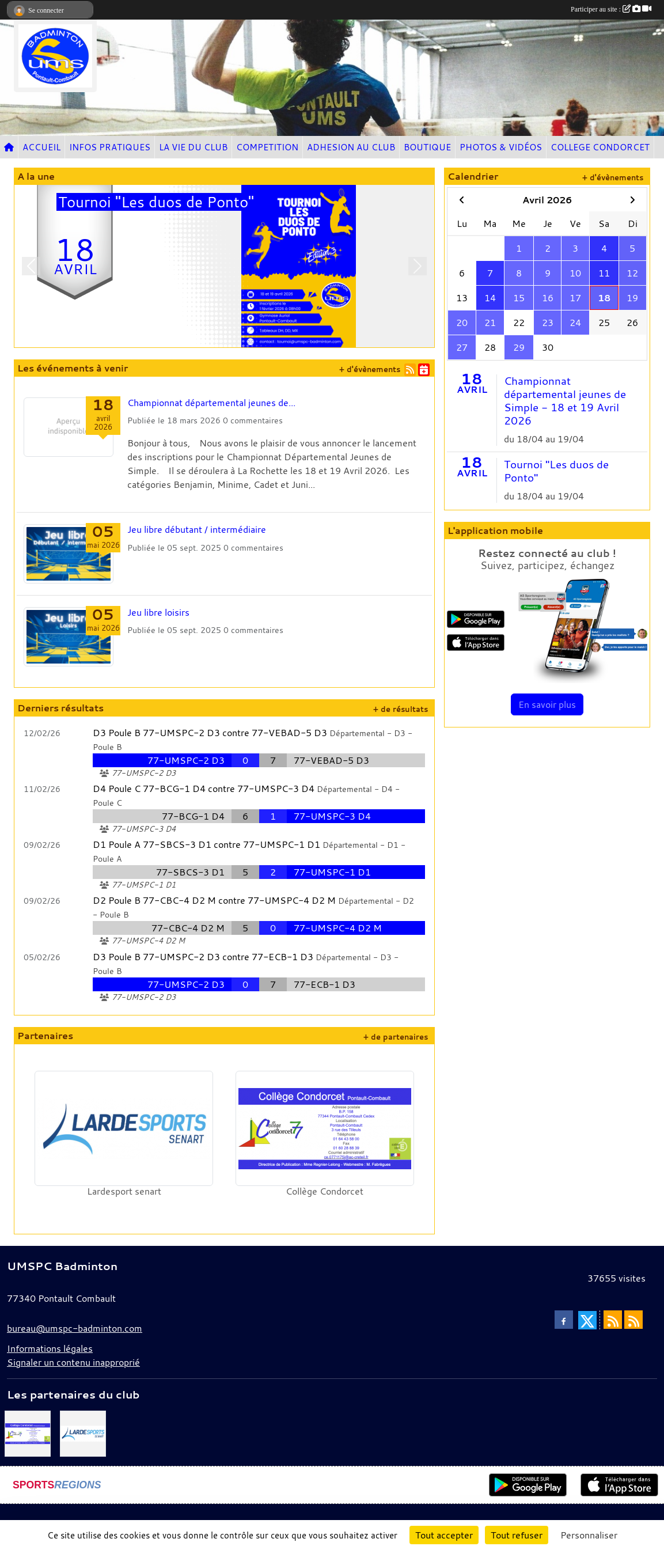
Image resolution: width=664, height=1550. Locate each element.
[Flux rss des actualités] (613, 1319)
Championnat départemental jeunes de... (211, 402)
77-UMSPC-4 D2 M (338, 928)
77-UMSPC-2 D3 (186, 760)
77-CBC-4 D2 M (188, 928)
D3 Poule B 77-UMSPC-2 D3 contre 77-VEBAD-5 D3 (210, 732)
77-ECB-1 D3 (324, 984)
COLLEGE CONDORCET (600, 147)
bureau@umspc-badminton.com (74, 1328)
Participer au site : (611, 9)
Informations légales (50, 1348)
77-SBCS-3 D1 (190, 872)
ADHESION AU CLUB (351, 147)
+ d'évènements (369, 369)
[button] (31, 266)
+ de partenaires (395, 1037)
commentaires (256, 420)
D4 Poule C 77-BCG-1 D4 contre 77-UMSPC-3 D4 (203, 788)
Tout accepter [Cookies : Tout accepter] (444, 1535)
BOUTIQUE (427, 147)
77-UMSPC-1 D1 (332, 872)
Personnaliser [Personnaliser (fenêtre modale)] (588, 1535)
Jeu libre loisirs (158, 612)
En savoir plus (547, 704)
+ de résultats (400, 709)
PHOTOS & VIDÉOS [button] (501, 147)
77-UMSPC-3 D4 (332, 816)
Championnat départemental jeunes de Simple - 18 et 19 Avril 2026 (565, 400)
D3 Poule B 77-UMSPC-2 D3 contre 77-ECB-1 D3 (203, 956)
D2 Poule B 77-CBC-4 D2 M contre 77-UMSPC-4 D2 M (214, 900)
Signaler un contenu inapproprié (73, 1362)
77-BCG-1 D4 (193, 816)
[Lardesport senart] (83, 1432)
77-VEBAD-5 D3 (331, 760)
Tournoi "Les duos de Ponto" (556, 471)
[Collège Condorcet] (28, 1432)
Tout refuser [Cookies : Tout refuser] (516, 1535)
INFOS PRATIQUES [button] (109, 147)
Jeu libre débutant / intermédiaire (196, 529)
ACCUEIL (41, 147)
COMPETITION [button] (267, 147)
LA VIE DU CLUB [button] (193, 147)
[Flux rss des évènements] (633, 1319)
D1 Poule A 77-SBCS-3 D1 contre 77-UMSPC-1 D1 (206, 844)
